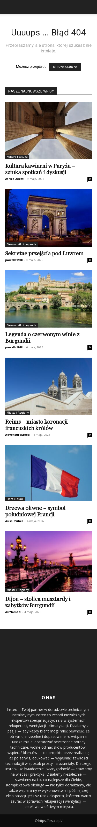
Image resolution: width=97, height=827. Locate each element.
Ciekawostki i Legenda (21, 244)
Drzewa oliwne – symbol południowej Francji (35, 511)
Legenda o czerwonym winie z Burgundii (42, 337)
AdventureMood (17, 434)
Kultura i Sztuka (17, 157)
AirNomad (13, 612)
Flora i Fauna (15, 499)
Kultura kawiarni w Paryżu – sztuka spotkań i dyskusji (40, 168)
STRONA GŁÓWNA (65, 67)
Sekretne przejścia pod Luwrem (44, 253)
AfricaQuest (14, 179)
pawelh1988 (14, 260)
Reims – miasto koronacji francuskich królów (36, 424)
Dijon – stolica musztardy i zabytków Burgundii (38, 602)
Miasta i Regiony (18, 412)
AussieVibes (14, 521)
